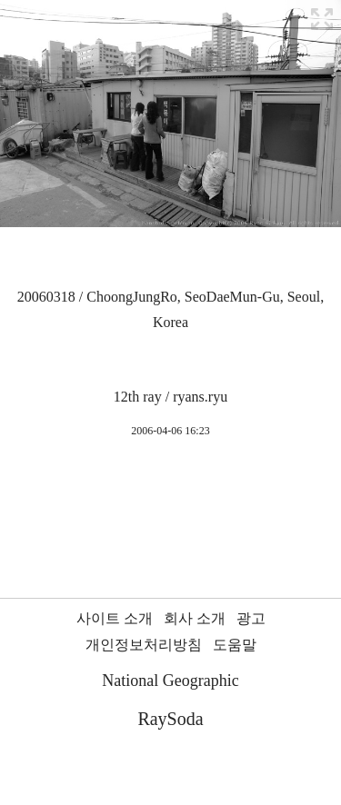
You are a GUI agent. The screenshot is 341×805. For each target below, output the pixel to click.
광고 (251, 618)
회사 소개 (195, 618)
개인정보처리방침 (143, 644)
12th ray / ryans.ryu (170, 396)
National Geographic (170, 680)
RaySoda (170, 719)
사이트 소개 (114, 618)
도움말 (234, 644)
